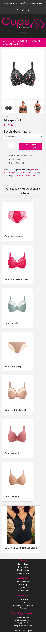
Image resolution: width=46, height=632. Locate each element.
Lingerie (13, 41)
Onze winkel (23, 599)
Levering (23, 585)
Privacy (23, 608)
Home (4, 41)
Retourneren (23, 590)
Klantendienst (23, 564)
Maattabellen (23, 570)
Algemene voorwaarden (23, 605)
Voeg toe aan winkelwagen (30, 146)
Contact (23, 602)
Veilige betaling (23, 588)
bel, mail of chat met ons (24, 175)
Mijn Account (23, 582)
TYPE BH (24, 41)
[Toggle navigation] (23, 34)
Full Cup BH (35, 41)
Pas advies (23, 567)
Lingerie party (23, 573)
